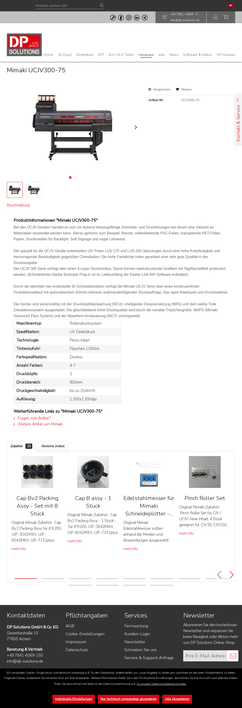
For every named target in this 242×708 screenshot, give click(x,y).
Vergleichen (159, 89)
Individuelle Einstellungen (73, 699)
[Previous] (219, 586)
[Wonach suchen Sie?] (69, 6)
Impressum (76, 652)
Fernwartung (136, 637)
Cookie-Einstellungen (85, 645)
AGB (70, 637)
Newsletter (134, 652)
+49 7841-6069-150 (25, 666)
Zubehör (21, 457)
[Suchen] (101, 5)
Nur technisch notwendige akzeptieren (129, 699)
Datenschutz (77, 660)
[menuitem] (215, 17)
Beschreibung (20, 208)
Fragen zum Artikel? (32, 429)
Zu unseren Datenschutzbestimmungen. (162, 684)
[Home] (48, 55)
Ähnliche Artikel (53, 457)
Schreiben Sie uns (140, 660)
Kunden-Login (137, 645)
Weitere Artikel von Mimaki (38, 434)
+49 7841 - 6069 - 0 (184, 14)
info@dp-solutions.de (185, 20)
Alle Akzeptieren (177, 699)
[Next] (231, 586)
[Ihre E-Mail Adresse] (205, 666)
